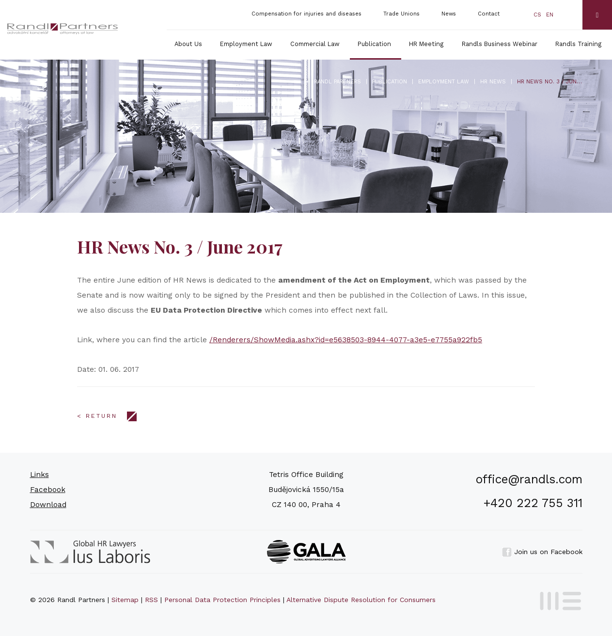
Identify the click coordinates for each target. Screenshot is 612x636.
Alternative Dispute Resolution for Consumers (361, 600)
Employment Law (246, 44)
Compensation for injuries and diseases (306, 14)
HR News (493, 82)
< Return (97, 416)
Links (39, 474)
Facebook (47, 489)
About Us (188, 44)
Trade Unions (401, 14)
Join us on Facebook (542, 552)
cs (537, 15)
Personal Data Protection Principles (222, 600)
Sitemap (125, 600)
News (448, 14)
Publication (374, 44)
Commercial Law (315, 44)
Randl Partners (337, 82)
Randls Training (578, 44)
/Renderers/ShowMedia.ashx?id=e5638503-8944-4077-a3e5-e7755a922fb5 (345, 339)
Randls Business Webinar (499, 44)
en (549, 15)
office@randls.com (529, 479)
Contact (489, 14)
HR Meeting (426, 44)
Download (48, 504)
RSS (151, 600)
